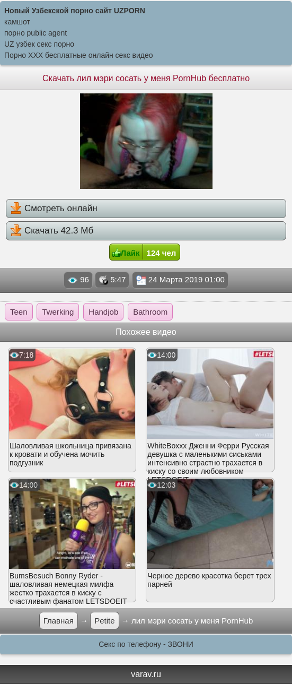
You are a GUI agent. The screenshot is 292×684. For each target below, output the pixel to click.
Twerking (58, 311)
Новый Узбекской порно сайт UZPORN (74, 10)
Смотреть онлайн (53, 208)
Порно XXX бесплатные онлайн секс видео (78, 55)
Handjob (103, 311)
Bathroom (150, 311)
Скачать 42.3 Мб (51, 230)
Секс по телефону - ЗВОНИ (146, 644)
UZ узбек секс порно (39, 44)
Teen (19, 311)
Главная (58, 620)
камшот (17, 22)
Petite (104, 620)
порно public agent (35, 33)
